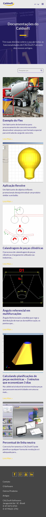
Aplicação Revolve (14, 185)
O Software (8, 486)
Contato (6, 481)
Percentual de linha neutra (19, 442)
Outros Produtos (10, 491)
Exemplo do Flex (13, 120)
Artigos (6, 495)
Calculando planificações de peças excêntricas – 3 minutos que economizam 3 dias (21, 379)
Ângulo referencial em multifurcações (16, 312)
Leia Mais (7, 139)
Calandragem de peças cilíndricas (23, 248)
